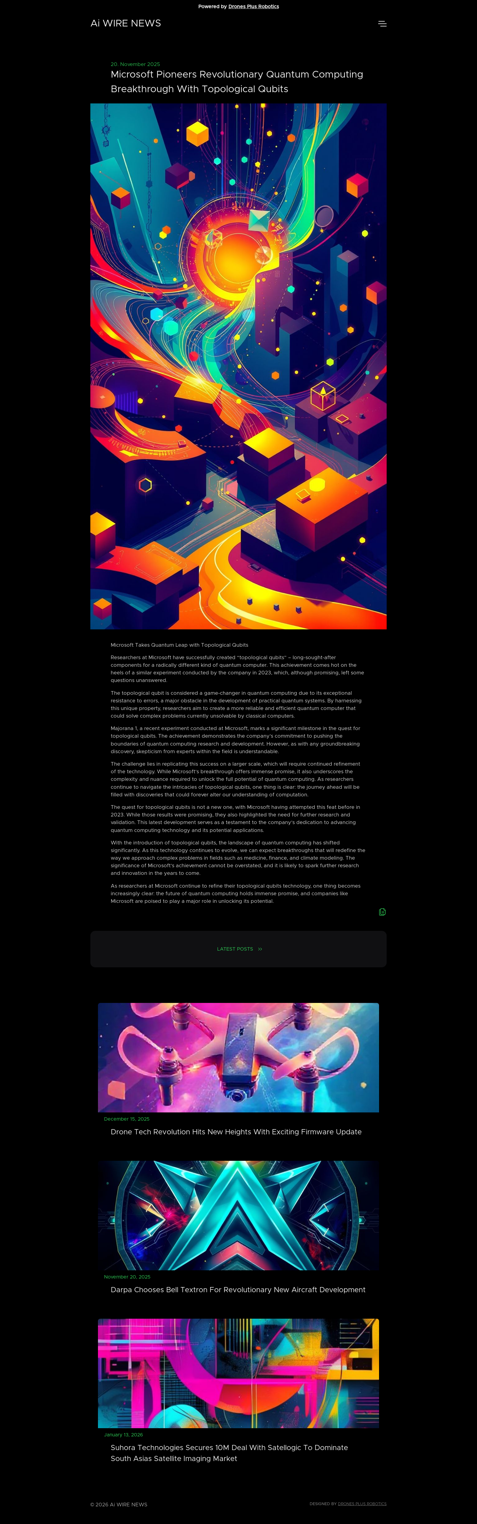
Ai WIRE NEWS (125, 24)
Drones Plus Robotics (253, 6)
